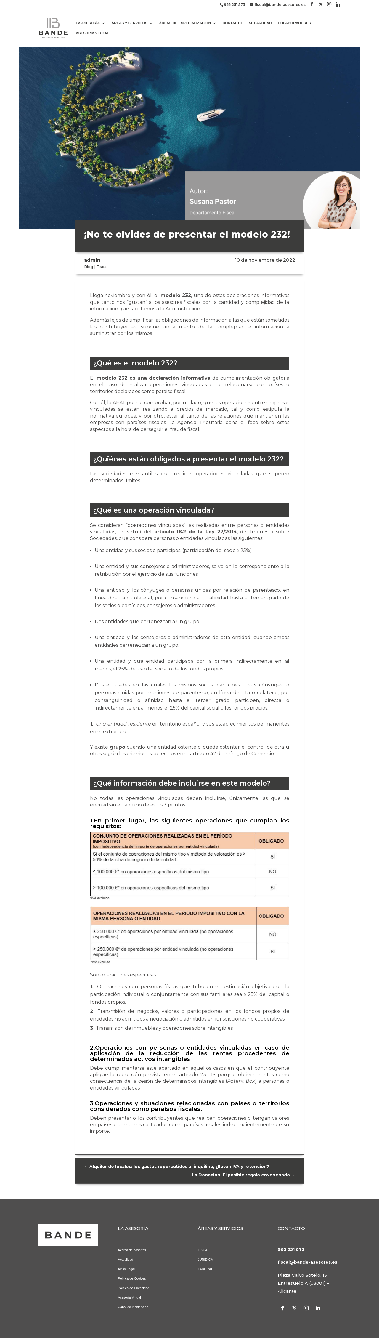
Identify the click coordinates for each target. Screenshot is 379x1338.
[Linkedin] (338, 4)
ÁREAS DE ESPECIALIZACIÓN (185, 23)
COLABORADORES (294, 23)
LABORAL (205, 1269)
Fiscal (101, 266)
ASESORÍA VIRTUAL (93, 33)
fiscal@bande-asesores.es (307, 1262)
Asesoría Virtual (129, 1297)
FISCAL (203, 1250)
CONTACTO (233, 23)
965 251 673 (291, 1249)
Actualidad (125, 1259)
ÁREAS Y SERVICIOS (129, 23)
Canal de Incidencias (133, 1307)
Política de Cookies (132, 1278)
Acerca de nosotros (132, 1250)
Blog (88, 266)
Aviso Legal (126, 1269)
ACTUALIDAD (260, 23)
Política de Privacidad (133, 1288)
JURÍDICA (205, 1259)
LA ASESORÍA (88, 23)
